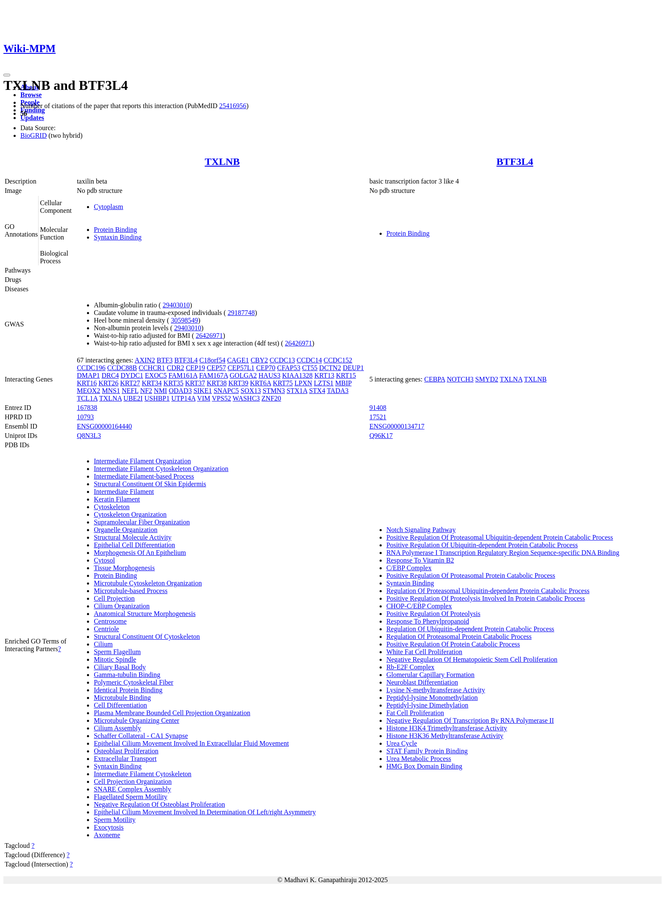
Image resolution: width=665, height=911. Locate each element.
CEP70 (265, 367)
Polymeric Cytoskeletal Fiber (133, 682)
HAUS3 (270, 375)
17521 (377, 417)
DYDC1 (131, 375)
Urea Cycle (401, 743)
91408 (377, 407)
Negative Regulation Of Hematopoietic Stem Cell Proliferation (471, 659)
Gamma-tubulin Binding (127, 674)
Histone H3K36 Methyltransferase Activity (444, 735)
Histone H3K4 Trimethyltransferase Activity (446, 728)
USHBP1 (157, 398)
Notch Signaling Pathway (421, 529)
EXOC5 (156, 375)
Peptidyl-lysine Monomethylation (432, 697)
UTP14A (183, 398)
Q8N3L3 (89, 435)
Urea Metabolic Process (418, 758)
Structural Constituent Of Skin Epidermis (150, 484)
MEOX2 (88, 390)
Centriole (106, 628)
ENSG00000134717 (397, 426)
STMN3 (274, 390)
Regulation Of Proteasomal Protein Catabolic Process (459, 636)
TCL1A (87, 398)
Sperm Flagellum (117, 651)
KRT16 (87, 383)
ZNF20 (271, 398)
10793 (85, 417)
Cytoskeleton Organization (130, 514)
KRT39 (239, 383)
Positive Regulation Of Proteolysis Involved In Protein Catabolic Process (485, 598)
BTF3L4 (515, 161)
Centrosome (110, 621)
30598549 (184, 320)
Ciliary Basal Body (120, 667)
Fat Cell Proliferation (415, 712)
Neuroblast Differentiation (422, 682)
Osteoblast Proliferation (126, 751)
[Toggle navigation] (6, 75)
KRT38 (216, 383)
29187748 (241, 312)
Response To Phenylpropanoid (427, 621)
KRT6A (260, 383)
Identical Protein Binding (128, 690)
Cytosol (104, 560)
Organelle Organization (125, 529)
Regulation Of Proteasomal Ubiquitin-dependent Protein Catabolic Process (488, 590)
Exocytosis (108, 827)
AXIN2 (145, 360)
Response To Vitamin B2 (420, 560)
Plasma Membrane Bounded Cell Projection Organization (172, 712)
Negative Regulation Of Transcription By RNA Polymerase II (470, 720)
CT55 (309, 367)
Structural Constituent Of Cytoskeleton (147, 636)
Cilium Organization (122, 606)
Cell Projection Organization (133, 781)
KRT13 (324, 375)
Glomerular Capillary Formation (430, 674)
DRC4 (110, 375)
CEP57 (216, 367)
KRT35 (173, 383)
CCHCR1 (152, 367)
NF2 (146, 390)
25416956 (232, 105)
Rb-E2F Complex (410, 667)
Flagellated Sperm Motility (130, 796)
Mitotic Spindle (115, 659)
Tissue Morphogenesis (124, 567)
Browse (31, 94)
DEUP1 (353, 367)
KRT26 (108, 383)
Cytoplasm (108, 206)
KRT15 (346, 375)
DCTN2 (330, 367)
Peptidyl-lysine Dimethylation (427, 705)
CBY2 (259, 360)
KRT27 (130, 383)
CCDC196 (91, 367)
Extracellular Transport (125, 758)
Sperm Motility (114, 819)
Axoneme (107, 835)
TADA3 (338, 390)
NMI (160, 390)
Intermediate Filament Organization (142, 461)
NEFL (130, 390)
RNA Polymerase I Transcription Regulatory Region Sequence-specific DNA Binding (502, 552)
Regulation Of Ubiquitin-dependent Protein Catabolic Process (470, 628)
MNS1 (111, 390)
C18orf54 (212, 360)
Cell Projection (114, 598)
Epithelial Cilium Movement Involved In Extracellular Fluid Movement (191, 743)
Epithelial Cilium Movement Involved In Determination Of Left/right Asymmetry (205, 812)
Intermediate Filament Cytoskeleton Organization (161, 468)
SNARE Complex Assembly (132, 789)
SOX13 (250, 390)
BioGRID (33, 135)
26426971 (209, 335)
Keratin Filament (117, 499)
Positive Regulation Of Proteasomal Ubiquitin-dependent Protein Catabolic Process (499, 537)
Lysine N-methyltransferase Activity (435, 690)
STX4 (317, 390)
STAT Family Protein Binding (427, 751)
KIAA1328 (297, 375)
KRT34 (152, 383)
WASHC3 (246, 398)
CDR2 (175, 367)
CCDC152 (338, 360)
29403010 (176, 305)
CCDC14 (309, 360)
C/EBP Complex (409, 567)
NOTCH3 (460, 379)
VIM (203, 398)
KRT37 (195, 383)
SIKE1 (202, 390)
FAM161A (182, 375)
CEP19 (195, 367)
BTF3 (165, 360)
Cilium (103, 644)
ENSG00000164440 (104, 426)
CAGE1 (238, 360)
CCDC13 (282, 360)
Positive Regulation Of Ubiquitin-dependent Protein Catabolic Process (482, 545)
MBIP (343, 383)
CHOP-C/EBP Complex (419, 606)
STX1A (297, 390)
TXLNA (110, 398)
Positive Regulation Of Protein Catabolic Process (453, 644)
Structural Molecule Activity (132, 537)
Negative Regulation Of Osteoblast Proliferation (159, 804)
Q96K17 (381, 435)
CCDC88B (122, 367)
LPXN (303, 383)
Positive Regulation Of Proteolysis (433, 613)
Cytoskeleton (111, 506)
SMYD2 (486, 379)
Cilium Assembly (117, 728)
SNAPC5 (226, 390)
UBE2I (132, 398)
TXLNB (222, 161)
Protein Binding (115, 229)
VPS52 (221, 398)
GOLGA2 (243, 375)
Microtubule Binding (122, 697)
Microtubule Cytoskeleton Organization (148, 583)
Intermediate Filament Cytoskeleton (142, 773)
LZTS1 (323, 383)
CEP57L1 (241, 367)
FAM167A (213, 375)
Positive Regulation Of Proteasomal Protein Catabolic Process (470, 575)
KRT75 (283, 383)
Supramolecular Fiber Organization (142, 522)
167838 (87, 407)
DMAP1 (88, 375)
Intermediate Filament (124, 491)
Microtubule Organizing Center (136, 720)
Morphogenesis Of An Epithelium (140, 552)
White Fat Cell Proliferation (424, 651)
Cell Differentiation (120, 705)
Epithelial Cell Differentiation (134, 545)
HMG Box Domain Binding (424, 766)
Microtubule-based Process (131, 590)
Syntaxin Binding (117, 237)
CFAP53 (288, 367)
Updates (32, 117)
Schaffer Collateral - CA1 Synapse (141, 735)
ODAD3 (180, 390)
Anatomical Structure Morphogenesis (145, 613)
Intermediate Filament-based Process (144, 476)
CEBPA (434, 379)
